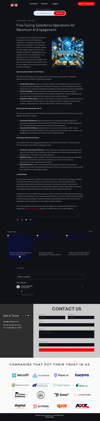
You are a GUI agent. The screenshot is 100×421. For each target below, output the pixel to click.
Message (41, 329)
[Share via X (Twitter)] (22, 219)
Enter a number (43, 341)
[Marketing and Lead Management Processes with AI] (50, 242)
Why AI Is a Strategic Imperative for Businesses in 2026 (20, 254)
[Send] (66, 350)
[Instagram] (25, 315)
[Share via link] (31, 219)
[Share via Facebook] (17, 219)
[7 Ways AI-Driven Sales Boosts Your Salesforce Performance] (79, 242)
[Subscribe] (59, 13)
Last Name (71, 314)
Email (40, 321)
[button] (86, 4)
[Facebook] (20, 315)
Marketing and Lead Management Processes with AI (50, 254)
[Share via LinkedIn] (26, 219)
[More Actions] (82, 287)
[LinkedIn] (23, 315)
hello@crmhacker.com (11, 322)
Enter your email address (43, 9)
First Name (42, 314)
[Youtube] (28, 315)
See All (91, 231)
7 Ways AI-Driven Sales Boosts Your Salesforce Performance (79, 254)
